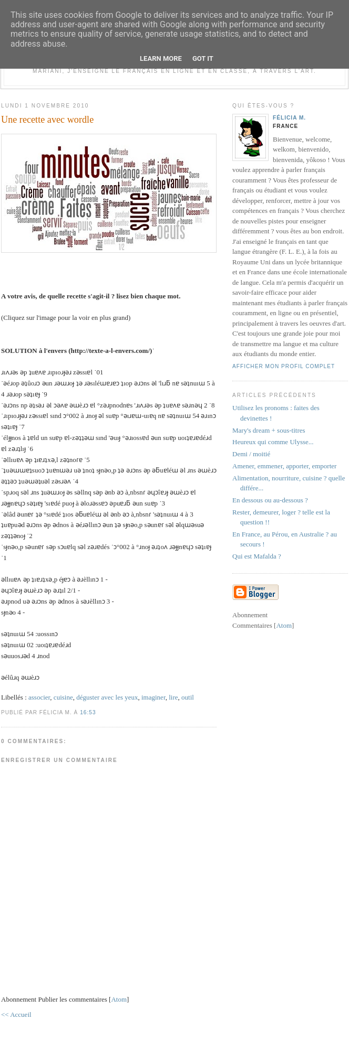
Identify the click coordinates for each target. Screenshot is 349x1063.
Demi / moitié (251, 454)
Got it (202, 58)
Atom (119, 999)
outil (187, 697)
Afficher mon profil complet (283, 366)
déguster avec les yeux (107, 697)
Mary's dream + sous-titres (268, 430)
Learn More (161, 58)
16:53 (88, 712)
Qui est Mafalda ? (256, 556)
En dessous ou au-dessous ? (270, 500)
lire (173, 697)
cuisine (63, 697)
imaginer (153, 697)
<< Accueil (16, 1014)
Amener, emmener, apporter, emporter (284, 466)
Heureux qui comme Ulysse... (273, 442)
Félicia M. (289, 118)
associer (39, 697)
